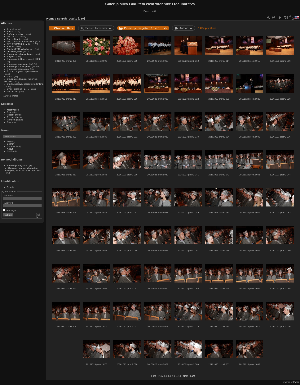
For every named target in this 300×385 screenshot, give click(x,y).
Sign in (10, 187)
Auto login (9, 210)
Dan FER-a (12, 36)
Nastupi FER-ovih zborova (20, 49)
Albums (6, 23)
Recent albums (14, 117)
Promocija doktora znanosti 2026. (24, 59)
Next (185, 375)
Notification (12, 151)
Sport (9, 76)
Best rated (12, 112)
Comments (12, 146)
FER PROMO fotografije (19, 44)
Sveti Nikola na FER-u (18, 89)
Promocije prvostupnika (18, 66)
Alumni (10, 29)
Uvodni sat (12, 91)
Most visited (13, 109)
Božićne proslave (15, 34)
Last (192, 375)
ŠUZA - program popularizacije (22, 71)
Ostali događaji (14, 51)
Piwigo (296, 382)
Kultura (10, 46)
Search (10, 144)
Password (8, 203)
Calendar (11, 122)
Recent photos (14, 114)
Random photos (15, 119)
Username (8, 195)
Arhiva (10, 31)
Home (50, 18)
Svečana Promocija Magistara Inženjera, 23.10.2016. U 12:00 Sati (23, 169)
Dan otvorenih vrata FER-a (20, 41)
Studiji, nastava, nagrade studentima (25, 84)
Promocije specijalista (18, 69)
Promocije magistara (17, 64)
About (10, 148)
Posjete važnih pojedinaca (20, 54)
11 (179, 375)
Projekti (11, 56)
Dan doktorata (14, 39)
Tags (9, 141)
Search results (67, 18)
